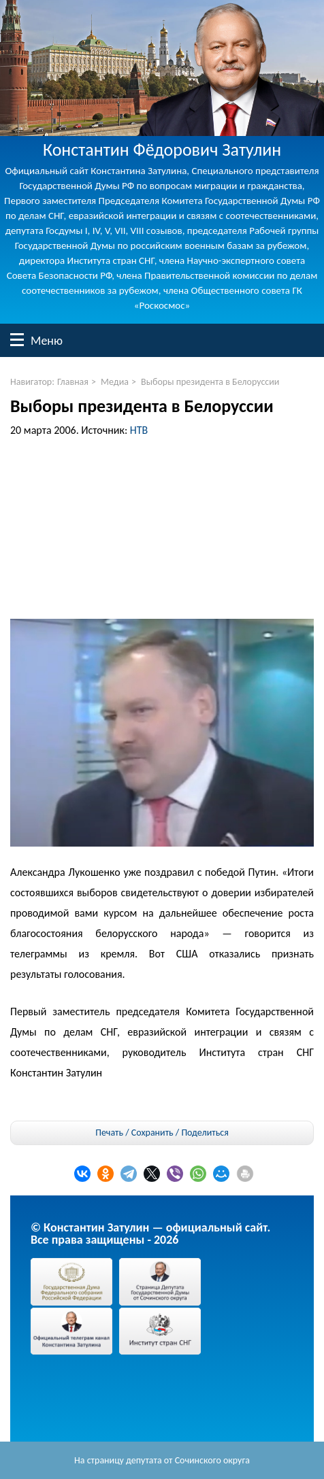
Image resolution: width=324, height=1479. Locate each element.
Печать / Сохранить (134, 1132)
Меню (17, 339)
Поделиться (204, 1133)
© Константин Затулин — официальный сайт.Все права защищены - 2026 (150, 1233)
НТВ (139, 430)
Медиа (115, 382)
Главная (72, 382)
